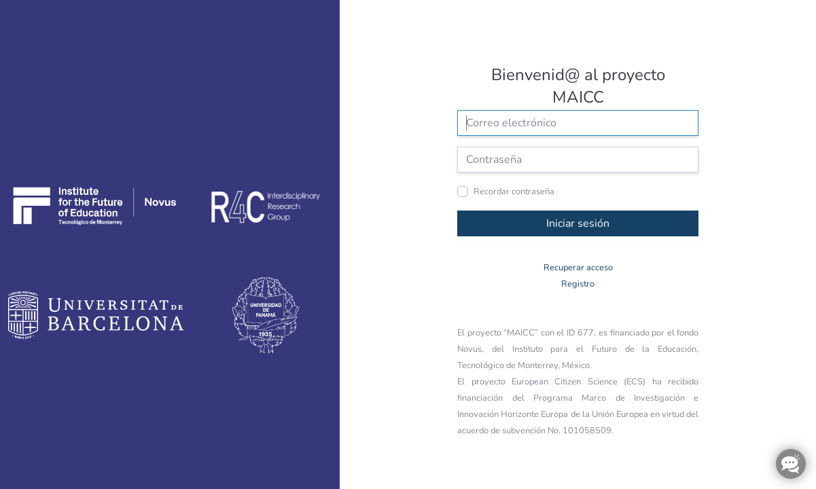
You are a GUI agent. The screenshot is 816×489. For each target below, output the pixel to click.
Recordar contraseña (514, 191)
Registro (578, 284)
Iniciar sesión (577, 223)
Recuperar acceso (578, 267)
